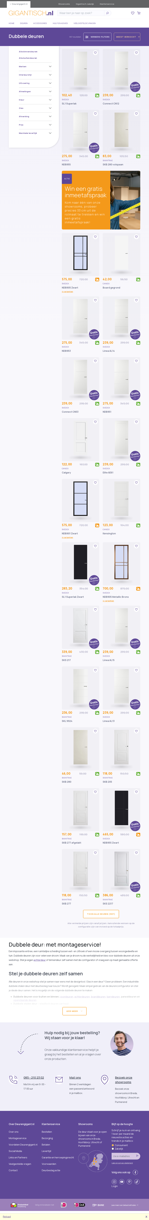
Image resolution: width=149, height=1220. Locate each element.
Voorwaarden (49, 1164)
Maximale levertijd (28, 133)
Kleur (21, 100)
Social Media (15, 1151)
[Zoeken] (81, 13)
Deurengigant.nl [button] (19, 4)
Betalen (46, 1144)
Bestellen (47, 1131)
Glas (21, 108)
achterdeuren (82, 996)
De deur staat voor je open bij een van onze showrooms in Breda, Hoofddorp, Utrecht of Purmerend (92, 1138)
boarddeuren (98, 996)
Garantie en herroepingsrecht (58, 1157)
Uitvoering (24, 83)
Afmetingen (25, 91)
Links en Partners (18, 1157)
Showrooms (64, 4)
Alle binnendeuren (28, 51)
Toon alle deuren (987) (101, 914)
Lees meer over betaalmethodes (124, 1205)
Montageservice (17, 1138)
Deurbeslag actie (51, 1170)
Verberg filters (97, 36)
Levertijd (46, 1151)
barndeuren (113, 996)
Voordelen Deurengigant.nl (23, 1144)
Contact (13, 1170)
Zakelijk (117, 1148)
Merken (22, 66)
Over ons (13, 1131)
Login (115, 1186)
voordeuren (66, 996)
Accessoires (40, 23)
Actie (67, 178)
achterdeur (40, 960)
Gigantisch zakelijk (85, 4)
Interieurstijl (25, 75)
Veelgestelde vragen (85, 23)
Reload (7, 1216)
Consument (120, 1145)
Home (11, 23)
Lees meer (74, 1011)
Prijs (21, 125)
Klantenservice (107, 4)
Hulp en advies (60, 23)
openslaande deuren (25, 1000)
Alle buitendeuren (28, 58)
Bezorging (47, 1138)
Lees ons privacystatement (122, 1163)
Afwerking (24, 116)
